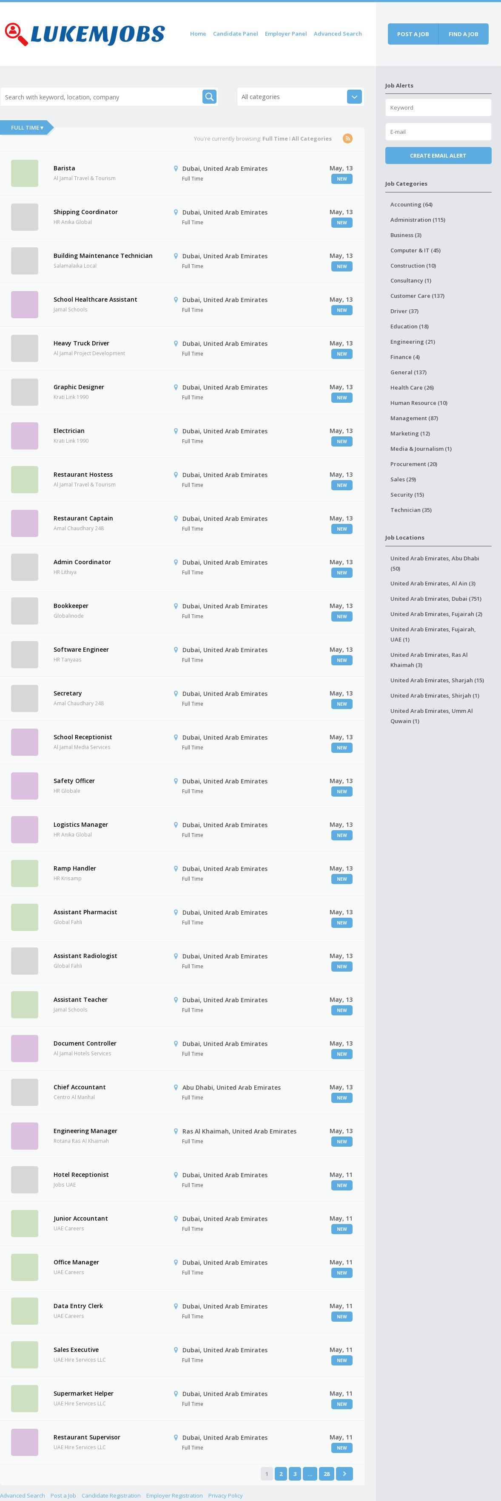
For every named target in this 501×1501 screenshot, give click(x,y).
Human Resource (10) (418, 403)
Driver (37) (404, 311)
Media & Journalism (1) (421, 448)
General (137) (408, 372)
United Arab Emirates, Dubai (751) (435, 598)
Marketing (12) (410, 433)
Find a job (463, 34)
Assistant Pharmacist (85, 912)
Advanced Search (338, 33)
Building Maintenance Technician (103, 256)
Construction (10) (413, 265)
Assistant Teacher (81, 999)
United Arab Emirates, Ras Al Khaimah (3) (429, 660)
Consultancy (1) (410, 280)
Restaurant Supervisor (87, 1437)
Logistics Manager (81, 824)
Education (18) (409, 326)
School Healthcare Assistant (95, 299)
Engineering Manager (85, 1131)
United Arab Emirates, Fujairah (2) (436, 614)
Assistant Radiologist (85, 956)
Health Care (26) (412, 387)
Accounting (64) (411, 204)
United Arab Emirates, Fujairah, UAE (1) (433, 634)
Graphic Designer (79, 387)
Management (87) (414, 418)
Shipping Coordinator (86, 212)
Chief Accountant (80, 1087)
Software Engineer (81, 649)
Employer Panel (286, 33)
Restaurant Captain (83, 518)
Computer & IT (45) (415, 250)
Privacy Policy (225, 1495)
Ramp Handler (75, 868)
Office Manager (76, 1262)
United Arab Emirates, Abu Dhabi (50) (434, 563)
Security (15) (407, 494)
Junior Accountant (81, 1218)
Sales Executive (76, 1350)
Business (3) (405, 235)
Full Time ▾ (27, 127)
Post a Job (63, 1495)
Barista (64, 168)
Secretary (68, 693)
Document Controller (85, 1043)
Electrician (69, 431)
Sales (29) (403, 479)
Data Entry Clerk (78, 1306)
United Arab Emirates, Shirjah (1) (434, 695)
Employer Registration (174, 1495)
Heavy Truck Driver (81, 343)
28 (327, 1474)
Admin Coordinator (82, 562)
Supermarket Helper (84, 1393)
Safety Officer (74, 781)
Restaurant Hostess (83, 474)
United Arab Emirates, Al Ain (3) (432, 583)
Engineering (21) (412, 341)
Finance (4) (405, 357)
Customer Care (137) (417, 296)
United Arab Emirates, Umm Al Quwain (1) (431, 716)
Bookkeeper (71, 606)
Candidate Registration (111, 1495)
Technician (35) (411, 510)
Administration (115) (417, 219)
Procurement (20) (413, 464)
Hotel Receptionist (81, 1174)
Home (198, 33)
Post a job (413, 34)
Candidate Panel (235, 33)
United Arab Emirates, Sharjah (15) (437, 680)
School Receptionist (83, 737)
